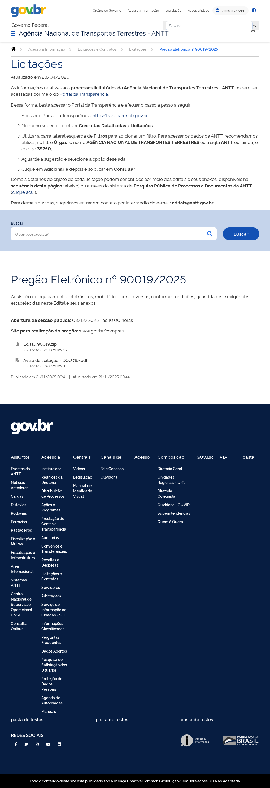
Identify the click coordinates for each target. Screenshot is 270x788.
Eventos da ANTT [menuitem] (20, 471)
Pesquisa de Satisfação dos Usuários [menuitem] (54, 664)
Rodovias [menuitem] (19, 512)
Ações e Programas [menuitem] (50, 507)
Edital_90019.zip (40, 344)
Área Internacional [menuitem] (22, 568)
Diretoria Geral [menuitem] (170, 468)
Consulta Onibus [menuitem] (19, 626)
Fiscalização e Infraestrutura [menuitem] (23, 555)
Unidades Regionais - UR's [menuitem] (171, 479)
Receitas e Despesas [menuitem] (50, 562)
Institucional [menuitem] (52, 468)
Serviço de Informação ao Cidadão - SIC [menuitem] (53, 609)
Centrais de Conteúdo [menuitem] (83, 457)
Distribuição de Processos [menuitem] (52, 493)
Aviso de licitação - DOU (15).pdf (55, 360)
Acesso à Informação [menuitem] (53, 457)
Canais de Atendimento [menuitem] (114, 457)
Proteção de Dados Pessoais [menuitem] (51, 683)
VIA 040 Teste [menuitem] (225, 457)
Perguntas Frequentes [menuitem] (51, 639)
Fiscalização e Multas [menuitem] (23, 541)
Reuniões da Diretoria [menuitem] (52, 479)
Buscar (17, 222)
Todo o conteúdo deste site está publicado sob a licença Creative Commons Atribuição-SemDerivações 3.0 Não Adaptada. (135, 780)
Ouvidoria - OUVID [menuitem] (174, 504)
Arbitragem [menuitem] (51, 595)
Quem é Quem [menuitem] (170, 521)
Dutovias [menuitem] (18, 504)
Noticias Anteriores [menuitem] (19, 485)
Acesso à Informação (143, 10)
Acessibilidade (198, 10)
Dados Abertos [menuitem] (54, 650)
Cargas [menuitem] (17, 495)
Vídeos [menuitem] (79, 468)
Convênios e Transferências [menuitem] (54, 548)
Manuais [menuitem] (48, 711)
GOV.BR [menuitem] (205, 457)
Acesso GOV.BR (230, 10)
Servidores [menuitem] (50, 587)
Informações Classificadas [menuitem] (52, 626)
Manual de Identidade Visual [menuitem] (82, 490)
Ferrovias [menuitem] (19, 521)
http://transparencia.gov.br (120, 115)
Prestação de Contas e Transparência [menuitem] (53, 523)
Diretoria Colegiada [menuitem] (166, 493)
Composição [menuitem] (171, 457)
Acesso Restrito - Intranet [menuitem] (142, 457)
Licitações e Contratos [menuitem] (51, 576)
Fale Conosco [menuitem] (112, 468)
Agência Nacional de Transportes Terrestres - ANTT (94, 32)
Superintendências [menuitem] (174, 512)
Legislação (173, 10)
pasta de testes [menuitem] (248, 457)
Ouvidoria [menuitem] (109, 476)
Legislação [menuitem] (82, 476)
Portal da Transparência (84, 94)
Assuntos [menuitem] (20, 457)
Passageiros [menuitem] (21, 529)
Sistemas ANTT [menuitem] (19, 582)
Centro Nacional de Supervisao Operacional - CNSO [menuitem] (22, 604)
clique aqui (23, 192)
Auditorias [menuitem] (50, 537)
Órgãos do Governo (107, 10)
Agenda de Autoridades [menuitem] (52, 700)
